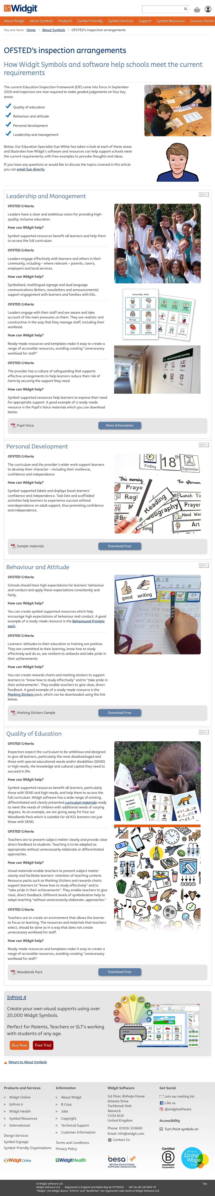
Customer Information (78, 1132)
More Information (120, 425)
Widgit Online (19, 1097)
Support (145, 21)
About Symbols (41, 21)
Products (65, 21)
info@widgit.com (131, 1134)
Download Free (119, 546)
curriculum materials (81, 802)
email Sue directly (30, 169)
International (19, 1125)
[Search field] (165, 9)
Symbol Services (120, 21)
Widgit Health (20, 1111)
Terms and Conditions (72, 1143)
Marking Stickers (21, 694)
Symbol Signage (16, 1142)
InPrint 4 (16, 997)
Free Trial (43, 1045)
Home (31, 30)
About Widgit (14, 21)
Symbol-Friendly (90, 21)
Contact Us (119, 1140)
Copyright (68, 1118)
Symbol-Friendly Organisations (27, 1148)
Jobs (64, 1111)
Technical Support (75, 1125)
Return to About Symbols (28, 1062)
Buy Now (19, 1045)
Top (205, 1183)
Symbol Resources (171, 21)
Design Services (16, 1135)
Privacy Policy (66, 1149)
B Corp (66, 1104)
